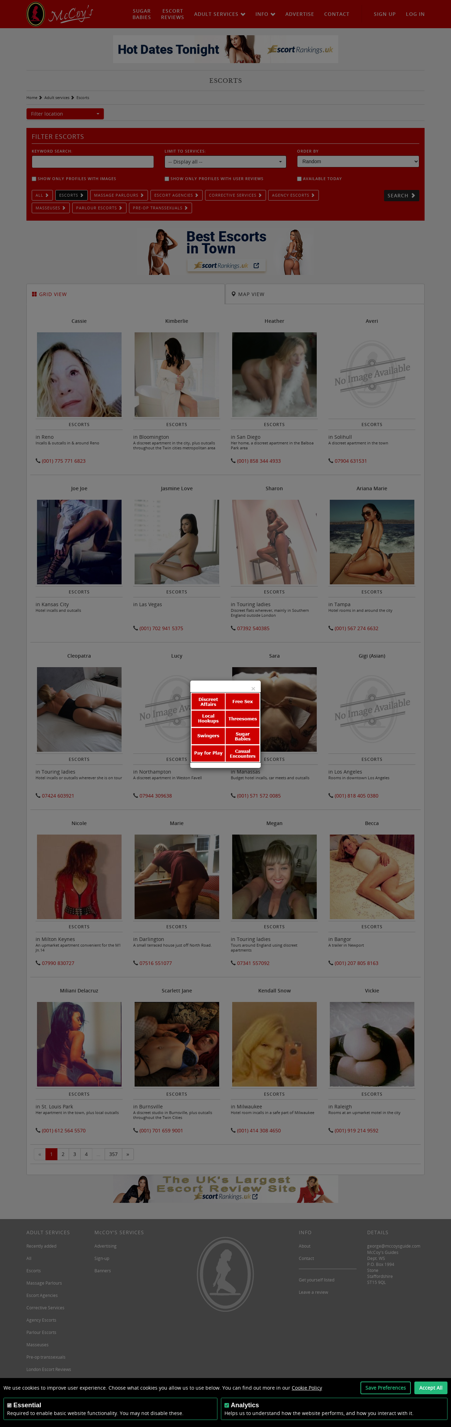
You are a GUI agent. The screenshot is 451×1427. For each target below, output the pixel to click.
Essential (27, 1405)
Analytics (245, 1405)
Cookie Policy (307, 1387)
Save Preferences (385, 1387)
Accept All (431, 1387)
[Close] (253, 688)
